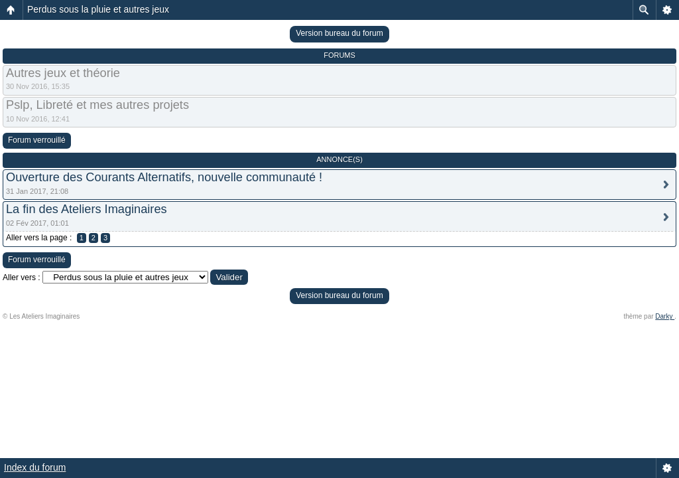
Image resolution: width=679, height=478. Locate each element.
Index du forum (35, 467)
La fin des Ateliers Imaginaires (86, 209)
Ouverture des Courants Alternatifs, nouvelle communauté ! (164, 177)
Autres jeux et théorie (63, 73)
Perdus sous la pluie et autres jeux (98, 9)
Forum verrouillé (37, 140)
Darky (664, 316)
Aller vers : (21, 277)
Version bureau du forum (339, 33)
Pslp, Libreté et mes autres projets (97, 105)
